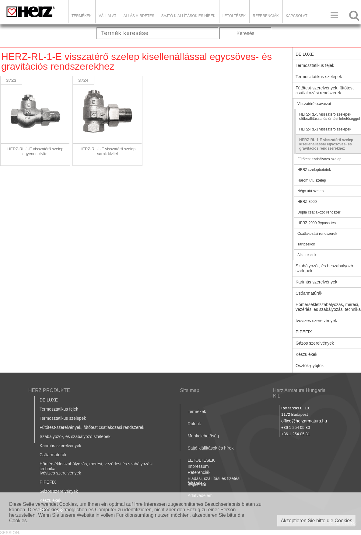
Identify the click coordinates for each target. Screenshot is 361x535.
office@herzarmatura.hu (304, 421)
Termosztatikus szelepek (63, 418)
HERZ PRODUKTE (49, 390)
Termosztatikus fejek (59, 409)
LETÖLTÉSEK (234, 16)
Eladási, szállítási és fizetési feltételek (214, 481)
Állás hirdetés (138, 16)
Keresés (245, 33)
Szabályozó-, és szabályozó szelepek (75, 436)
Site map (189, 390)
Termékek (82, 16)
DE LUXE (49, 400)
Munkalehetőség (203, 435)
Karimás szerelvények (60, 445)
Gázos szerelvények (59, 491)
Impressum (198, 466)
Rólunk (194, 423)
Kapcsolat (296, 16)
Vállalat (107, 16)
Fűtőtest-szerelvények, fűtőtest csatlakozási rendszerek (92, 427)
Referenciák (266, 16)
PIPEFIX (48, 482)
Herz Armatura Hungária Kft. (299, 393)
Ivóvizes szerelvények (60, 473)
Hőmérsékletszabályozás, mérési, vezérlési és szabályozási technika (96, 466)
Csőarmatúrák (53, 454)
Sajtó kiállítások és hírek (188, 16)
